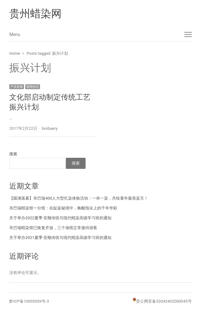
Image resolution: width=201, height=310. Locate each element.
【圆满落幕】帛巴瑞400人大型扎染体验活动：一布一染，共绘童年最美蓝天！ (78, 198)
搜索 (13, 154)
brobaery (50, 128)
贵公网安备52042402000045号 (163, 301)
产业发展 (16, 86)
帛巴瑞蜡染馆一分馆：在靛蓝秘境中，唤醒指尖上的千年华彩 (63, 208)
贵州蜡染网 (35, 13)
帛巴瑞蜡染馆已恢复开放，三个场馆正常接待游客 (53, 227)
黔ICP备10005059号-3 (29, 301)
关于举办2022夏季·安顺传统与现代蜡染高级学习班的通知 (60, 218)
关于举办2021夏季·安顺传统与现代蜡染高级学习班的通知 (60, 237)
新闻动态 (32, 86)
